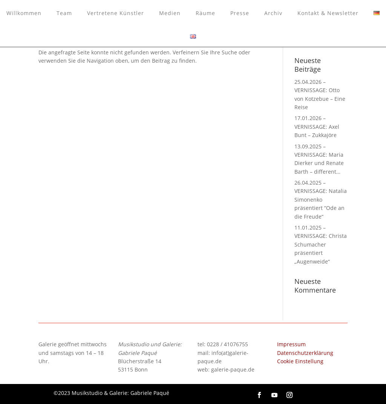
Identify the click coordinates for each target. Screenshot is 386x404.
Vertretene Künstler (115, 13)
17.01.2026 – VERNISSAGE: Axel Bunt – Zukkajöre (316, 126)
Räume (205, 13)
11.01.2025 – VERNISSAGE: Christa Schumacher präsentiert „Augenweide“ (320, 244)
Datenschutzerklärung (305, 352)
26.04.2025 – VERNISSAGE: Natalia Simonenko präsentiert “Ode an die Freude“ (320, 199)
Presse (239, 13)
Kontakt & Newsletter (327, 13)
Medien (170, 13)
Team (64, 13)
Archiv (273, 13)
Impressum (291, 344)
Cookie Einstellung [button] (300, 361)
